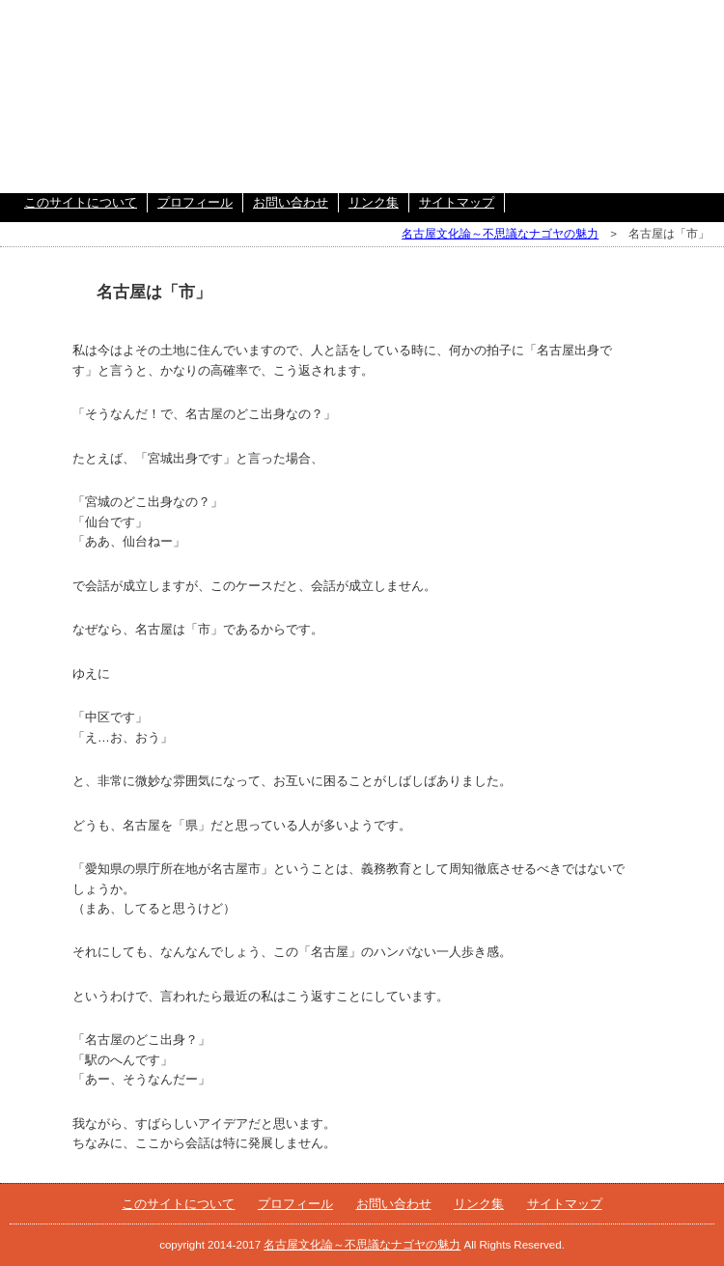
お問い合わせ (290, 202)
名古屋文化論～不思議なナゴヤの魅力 (500, 233)
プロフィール (195, 202)
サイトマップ (456, 202)
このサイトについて (80, 202)
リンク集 (373, 202)
